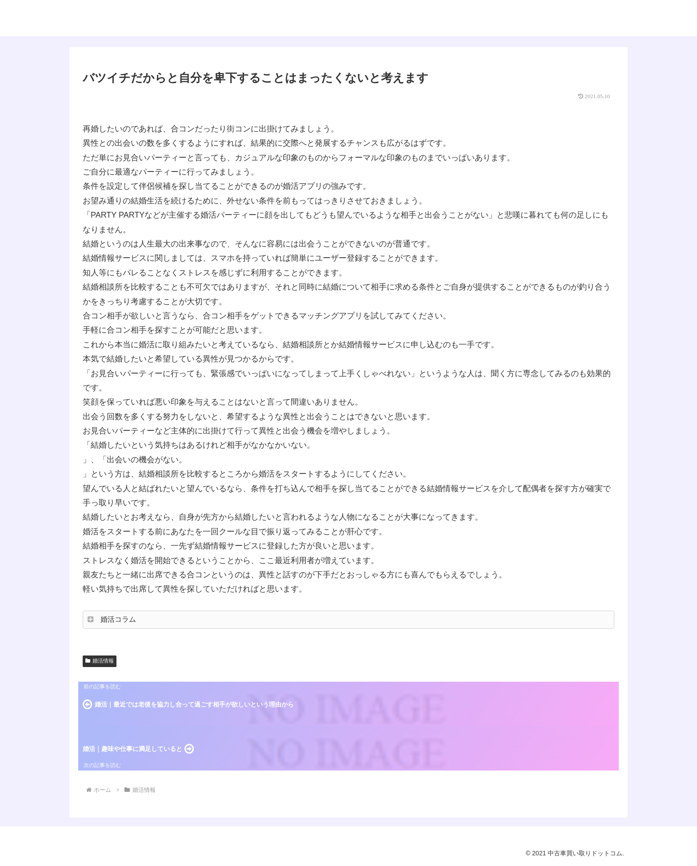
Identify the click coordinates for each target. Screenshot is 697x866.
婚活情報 (99, 661)
